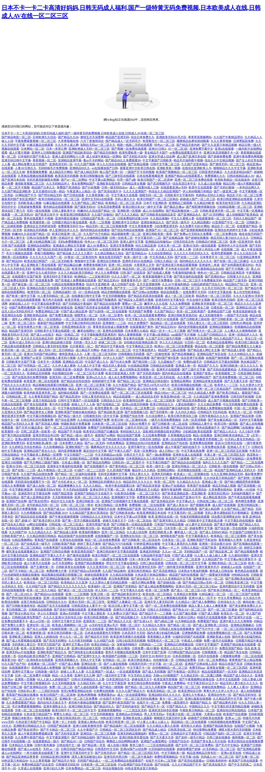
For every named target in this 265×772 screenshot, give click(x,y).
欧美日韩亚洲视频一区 (99, 617)
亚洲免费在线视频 (201, 443)
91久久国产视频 (84, 164)
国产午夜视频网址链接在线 (55, 307)
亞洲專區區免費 (243, 141)
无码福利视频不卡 (243, 493)
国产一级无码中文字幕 (111, 675)
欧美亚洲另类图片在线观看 (128, 636)
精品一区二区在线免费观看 (102, 539)
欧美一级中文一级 (136, 257)
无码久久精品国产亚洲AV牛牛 (181, 497)
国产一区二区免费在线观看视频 (166, 605)
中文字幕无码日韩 (98, 598)
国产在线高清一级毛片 (35, 543)
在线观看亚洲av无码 (173, 187)
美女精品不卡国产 (156, 152)
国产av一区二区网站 (74, 179)
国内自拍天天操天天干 (52, 702)
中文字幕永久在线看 (124, 195)
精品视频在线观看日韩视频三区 (53, 385)
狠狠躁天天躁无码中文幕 (170, 718)
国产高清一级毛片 (178, 222)
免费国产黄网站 (62, 559)
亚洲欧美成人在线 (218, 636)
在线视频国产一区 (107, 536)
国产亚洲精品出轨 (35, 687)
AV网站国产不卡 (25, 195)
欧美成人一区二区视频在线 (191, 474)
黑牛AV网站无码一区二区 (101, 369)
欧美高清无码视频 (67, 175)
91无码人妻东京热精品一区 (242, 439)
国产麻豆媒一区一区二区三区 (31, 284)
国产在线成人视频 (159, 272)
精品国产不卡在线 (70, 431)
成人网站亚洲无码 (214, 497)
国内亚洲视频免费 (70, 450)
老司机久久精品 (191, 725)
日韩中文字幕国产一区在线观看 (78, 400)
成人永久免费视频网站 (123, 377)
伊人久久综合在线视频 (111, 164)
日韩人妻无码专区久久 (96, 396)
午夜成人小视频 (191, 640)
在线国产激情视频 (217, 357)
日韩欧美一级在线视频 (223, 466)
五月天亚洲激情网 (148, 284)
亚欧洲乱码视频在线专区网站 (162, 431)
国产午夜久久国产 (120, 450)
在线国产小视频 (244, 725)
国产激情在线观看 (78, 555)
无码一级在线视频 (38, 210)
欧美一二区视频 (100, 222)
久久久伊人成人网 (67, 144)
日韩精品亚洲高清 (232, 272)
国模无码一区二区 (151, 195)
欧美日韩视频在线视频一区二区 (192, 385)
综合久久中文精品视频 (219, 160)
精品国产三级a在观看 (172, 350)
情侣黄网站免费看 (205, 729)
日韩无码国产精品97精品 (77, 749)
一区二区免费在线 (225, 234)
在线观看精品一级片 (46, 741)
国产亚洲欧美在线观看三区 (243, 578)
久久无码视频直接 (64, 683)
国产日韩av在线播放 (145, 292)
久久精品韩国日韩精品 (41, 536)
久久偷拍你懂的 (238, 555)
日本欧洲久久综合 (44, 137)
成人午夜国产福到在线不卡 (182, 447)
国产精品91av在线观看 (49, 594)
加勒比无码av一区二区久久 (97, 144)
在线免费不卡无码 (194, 292)
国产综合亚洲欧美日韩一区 (82, 528)
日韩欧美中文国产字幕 (21, 361)
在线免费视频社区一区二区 (224, 632)
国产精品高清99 (70, 396)
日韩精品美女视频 (134, 183)
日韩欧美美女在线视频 (70, 567)
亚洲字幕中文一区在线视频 (145, 447)
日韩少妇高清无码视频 (131, 640)
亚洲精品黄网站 (181, 381)
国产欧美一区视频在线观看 (81, 667)
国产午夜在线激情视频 (64, 516)
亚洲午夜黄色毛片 (207, 567)
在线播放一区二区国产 (42, 663)
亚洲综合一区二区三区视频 (98, 733)
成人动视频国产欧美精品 (242, 214)
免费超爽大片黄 (56, 570)
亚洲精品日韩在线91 (156, 381)
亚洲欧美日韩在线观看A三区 (51, 268)
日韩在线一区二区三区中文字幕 (185, 563)
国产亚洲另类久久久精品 (169, 520)
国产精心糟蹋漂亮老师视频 (242, 481)
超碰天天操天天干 (114, 520)
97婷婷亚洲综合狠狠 (147, 543)
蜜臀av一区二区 (132, 303)
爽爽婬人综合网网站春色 (122, 741)
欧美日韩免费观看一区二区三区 (157, 307)
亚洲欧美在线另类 (108, 183)
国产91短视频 (91, 187)
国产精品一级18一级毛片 (77, 435)
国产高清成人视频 (47, 423)
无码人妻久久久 (125, 199)
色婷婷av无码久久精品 (210, 195)
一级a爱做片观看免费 (113, 559)
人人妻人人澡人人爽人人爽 (173, 249)
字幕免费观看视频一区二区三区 (35, 141)
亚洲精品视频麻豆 (221, 326)
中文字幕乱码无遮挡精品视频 (230, 706)
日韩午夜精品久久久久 (213, 416)
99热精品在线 (240, 574)
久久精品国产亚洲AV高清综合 (88, 512)
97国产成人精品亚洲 (74, 311)
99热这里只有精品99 (14, 760)
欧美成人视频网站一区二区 (69, 625)
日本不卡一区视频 (49, 361)
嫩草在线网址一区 (89, 330)
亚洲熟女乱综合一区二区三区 (139, 536)
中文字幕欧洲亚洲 (21, 489)
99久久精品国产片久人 (228, 338)
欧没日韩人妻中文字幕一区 (126, 605)
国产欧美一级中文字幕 (21, 295)
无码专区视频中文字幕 (112, 474)
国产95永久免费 (120, 361)
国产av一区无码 (94, 443)
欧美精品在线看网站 (220, 342)
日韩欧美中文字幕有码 (179, 195)
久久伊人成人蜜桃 (64, 365)
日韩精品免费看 (185, 660)
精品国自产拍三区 (237, 284)
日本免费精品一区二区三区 (83, 768)
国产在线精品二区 (108, 404)
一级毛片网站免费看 (142, 582)
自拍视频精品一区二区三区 (170, 667)
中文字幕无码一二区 (148, 237)
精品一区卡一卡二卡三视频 (168, 330)
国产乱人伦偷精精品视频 (91, 237)
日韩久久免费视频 (13, 485)
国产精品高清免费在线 (191, 400)
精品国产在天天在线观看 (53, 605)
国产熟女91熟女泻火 (22, 613)
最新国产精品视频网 (50, 323)
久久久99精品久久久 (241, 354)
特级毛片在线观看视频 (212, 617)
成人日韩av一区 (169, 450)
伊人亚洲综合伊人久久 (64, 230)
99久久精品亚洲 (145, 245)
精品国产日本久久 (43, 187)
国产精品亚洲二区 (221, 551)
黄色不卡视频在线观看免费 (123, 652)
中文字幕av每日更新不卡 (240, 559)
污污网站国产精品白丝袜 (184, 652)
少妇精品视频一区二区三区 (234, 206)
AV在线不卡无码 (110, 698)
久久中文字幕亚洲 (114, 683)
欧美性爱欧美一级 (131, 152)
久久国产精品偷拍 (114, 570)
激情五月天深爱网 (92, 137)
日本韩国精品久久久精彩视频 (145, 458)
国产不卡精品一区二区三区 (144, 528)
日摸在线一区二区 (222, 307)
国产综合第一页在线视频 (231, 528)
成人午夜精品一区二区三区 (55, 470)
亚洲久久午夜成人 (194, 694)
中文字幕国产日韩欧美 (157, 160)
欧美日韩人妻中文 (13, 237)
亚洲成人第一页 (185, 365)
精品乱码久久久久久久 (138, 481)
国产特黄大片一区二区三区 (204, 330)
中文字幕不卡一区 (139, 667)
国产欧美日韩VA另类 (46, 520)
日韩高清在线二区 (179, 729)
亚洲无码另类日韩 (115, 756)
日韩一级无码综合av (114, 187)
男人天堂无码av (154, 714)
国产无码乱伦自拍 (135, 156)
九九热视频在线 (31, 512)
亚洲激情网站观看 (99, 609)
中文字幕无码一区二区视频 (185, 512)
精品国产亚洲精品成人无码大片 (235, 470)
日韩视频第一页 (212, 652)
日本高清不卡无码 (133, 632)
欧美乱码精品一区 (103, 644)
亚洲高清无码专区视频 (163, 710)
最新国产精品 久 (200, 702)
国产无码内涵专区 (128, 706)
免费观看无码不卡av (71, 226)
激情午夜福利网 (171, 489)
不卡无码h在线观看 (75, 489)
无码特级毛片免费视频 (53, 168)
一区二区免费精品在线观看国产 (123, 760)
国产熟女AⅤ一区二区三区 (189, 609)
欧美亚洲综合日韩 (190, 691)
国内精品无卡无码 (43, 478)
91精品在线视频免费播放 (68, 284)
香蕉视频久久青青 (230, 539)
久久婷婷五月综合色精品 (25, 447)
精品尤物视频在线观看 (116, 292)
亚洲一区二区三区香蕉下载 (93, 385)
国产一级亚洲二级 (225, 191)
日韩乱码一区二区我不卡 (128, 462)
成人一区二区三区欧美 (179, 295)
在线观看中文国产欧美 (26, 276)
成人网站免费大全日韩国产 (29, 164)
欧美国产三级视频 (177, 458)
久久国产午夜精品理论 (228, 137)
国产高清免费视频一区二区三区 (233, 377)
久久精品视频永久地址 (109, 253)
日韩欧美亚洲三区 (237, 582)
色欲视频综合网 (62, 373)
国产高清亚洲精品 (164, 570)
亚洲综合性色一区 (219, 694)
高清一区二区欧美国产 (191, 311)
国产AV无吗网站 (213, 214)
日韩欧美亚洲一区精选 (68, 369)
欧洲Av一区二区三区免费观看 (173, 346)
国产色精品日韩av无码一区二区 (203, 582)
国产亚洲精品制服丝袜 (55, 578)
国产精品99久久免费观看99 (123, 160)
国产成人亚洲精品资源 (35, 497)
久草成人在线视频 (29, 768)
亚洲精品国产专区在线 (211, 354)
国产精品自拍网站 (98, 462)
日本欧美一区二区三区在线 (109, 423)
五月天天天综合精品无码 (37, 338)
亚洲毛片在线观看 (168, 369)
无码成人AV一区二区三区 (217, 756)
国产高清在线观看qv (191, 760)
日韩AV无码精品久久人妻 (88, 679)
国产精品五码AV (108, 280)
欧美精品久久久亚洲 (74, 582)
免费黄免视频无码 (95, 264)
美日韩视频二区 (16, 609)
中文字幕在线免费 (193, 450)
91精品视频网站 (22, 539)
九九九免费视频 (179, 303)
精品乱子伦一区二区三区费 (244, 195)
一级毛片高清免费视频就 (165, 419)
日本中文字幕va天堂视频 (130, 516)
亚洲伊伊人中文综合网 (233, 245)
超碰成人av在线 (231, 567)
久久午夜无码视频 (80, 640)
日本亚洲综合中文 (118, 679)
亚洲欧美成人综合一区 (41, 408)
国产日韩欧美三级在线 (195, 319)
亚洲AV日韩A (157, 148)
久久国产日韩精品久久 (212, 334)
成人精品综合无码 (147, 396)
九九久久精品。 (93, 485)
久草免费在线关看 (213, 447)
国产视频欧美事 (200, 505)
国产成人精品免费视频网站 (156, 586)
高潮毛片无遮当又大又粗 (129, 609)
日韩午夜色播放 (44, 745)
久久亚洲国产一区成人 (100, 671)
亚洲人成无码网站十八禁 (68, 156)
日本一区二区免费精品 (212, 660)
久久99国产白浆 (36, 586)
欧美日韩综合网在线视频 (144, 683)
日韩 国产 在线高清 (132, 272)
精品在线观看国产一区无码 (219, 671)
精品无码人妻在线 (114, 365)
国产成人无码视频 (154, 671)
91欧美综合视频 (124, 493)
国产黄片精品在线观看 (16, 435)
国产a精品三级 (163, 621)
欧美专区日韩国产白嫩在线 (101, 431)
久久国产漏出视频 (185, 613)
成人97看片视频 (19, 152)
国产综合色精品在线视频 (127, 230)
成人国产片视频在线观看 (224, 400)
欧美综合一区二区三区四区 (41, 582)
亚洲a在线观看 (224, 148)
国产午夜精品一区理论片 (183, 671)
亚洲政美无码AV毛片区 (171, 137)
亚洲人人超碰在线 (46, 636)
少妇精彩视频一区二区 (64, 629)
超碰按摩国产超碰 (188, 749)
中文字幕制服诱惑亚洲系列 (98, 334)
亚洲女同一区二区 (38, 625)
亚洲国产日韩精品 (64, 656)
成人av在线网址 (11, 752)
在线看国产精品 (247, 226)
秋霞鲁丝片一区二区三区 (159, 141)
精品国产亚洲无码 (117, 137)
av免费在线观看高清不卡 (185, 152)
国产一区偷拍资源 (158, 354)
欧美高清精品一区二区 (161, 691)
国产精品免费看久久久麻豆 (243, 346)
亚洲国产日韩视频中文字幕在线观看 (125, 501)
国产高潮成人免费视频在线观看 (75, 280)
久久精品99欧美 (204, 203)
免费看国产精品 (207, 621)
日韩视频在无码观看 (131, 354)
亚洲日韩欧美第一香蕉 (157, 234)
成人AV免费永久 (97, 245)
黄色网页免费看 (245, 501)
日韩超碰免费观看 (29, 206)
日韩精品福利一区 (64, 292)
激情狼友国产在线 (172, 536)
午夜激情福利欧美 (184, 272)
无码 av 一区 (51, 749)
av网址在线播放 (37, 524)
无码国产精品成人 (89, 760)
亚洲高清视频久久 (67, 660)
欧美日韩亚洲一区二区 (67, 234)
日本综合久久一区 (229, 601)
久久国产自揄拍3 (102, 214)
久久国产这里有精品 (194, 164)
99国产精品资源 (62, 493)
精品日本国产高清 (230, 663)
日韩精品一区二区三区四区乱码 (120, 729)
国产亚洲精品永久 (189, 214)
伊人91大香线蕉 (47, 613)
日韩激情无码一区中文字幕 (101, 416)
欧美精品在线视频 (112, 458)
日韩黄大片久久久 (239, 276)
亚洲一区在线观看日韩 (177, 439)
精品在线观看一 (170, 292)
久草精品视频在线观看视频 (35, 175)
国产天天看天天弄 (236, 381)
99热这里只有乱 (92, 478)
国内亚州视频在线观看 (193, 326)
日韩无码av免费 (110, 547)
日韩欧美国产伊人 (13, 536)
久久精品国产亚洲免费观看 (211, 396)
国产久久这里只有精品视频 (219, 144)
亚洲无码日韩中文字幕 (16, 160)
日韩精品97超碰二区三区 (212, 241)
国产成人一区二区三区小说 (188, 590)
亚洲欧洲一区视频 (129, 210)
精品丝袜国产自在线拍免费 (75, 536)
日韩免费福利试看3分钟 (132, 218)
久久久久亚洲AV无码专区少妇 (62, 617)
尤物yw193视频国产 (166, 675)
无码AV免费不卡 (139, 423)
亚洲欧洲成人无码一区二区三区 (89, 148)
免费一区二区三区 (61, 687)
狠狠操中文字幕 (85, 261)
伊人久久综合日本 (245, 253)
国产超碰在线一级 (169, 582)
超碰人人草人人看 (72, 671)
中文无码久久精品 (139, 675)
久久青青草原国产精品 (43, 396)
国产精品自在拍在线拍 (75, 381)
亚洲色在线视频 (113, 330)
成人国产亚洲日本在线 (191, 156)
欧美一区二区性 (164, 481)
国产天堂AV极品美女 (29, 427)
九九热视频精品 (53, 447)
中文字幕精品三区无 (139, 346)
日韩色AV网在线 (241, 323)
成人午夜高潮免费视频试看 (35, 733)
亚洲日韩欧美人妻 (160, 532)
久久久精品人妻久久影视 (163, 725)
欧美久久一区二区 (240, 412)
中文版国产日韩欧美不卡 (245, 532)
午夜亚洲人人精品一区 (81, 191)
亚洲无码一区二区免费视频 (66, 377)
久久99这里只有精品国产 (220, 478)
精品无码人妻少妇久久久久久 (230, 237)
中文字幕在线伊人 (144, 350)
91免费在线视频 (103, 691)
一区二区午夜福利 (141, 756)
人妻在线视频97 (185, 404)
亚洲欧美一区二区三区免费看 (78, 698)
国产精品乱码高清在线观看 (55, 249)
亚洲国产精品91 (115, 388)
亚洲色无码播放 (161, 474)
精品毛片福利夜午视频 (188, 160)
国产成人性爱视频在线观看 (23, 640)
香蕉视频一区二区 (44, 160)
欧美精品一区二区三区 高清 (123, 203)
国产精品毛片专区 (64, 760)
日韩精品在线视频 (40, 609)
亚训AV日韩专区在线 (228, 443)
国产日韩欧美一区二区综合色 (141, 539)
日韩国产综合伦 (94, 741)
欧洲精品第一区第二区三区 (182, 288)
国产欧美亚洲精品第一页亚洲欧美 (184, 493)
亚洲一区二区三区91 (22, 323)
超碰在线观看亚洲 (96, 574)
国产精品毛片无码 (96, 636)
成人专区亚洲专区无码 (141, 567)
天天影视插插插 (62, 497)
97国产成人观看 (182, 555)
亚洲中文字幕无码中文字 (151, 478)
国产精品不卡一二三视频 (155, 613)
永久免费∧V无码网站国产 (194, 377)
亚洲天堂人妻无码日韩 (159, 601)
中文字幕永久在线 (132, 590)
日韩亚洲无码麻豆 (210, 172)
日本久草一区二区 (169, 245)
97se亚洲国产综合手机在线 (135, 764)
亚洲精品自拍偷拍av (158, 241)
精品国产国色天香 (113, 528)
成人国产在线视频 (224, 505)
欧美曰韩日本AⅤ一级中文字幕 (142, 206)
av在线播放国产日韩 (105, 168)
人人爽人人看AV (238, 687)
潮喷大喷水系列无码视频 (234, 729)
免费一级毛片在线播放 (219, 640)
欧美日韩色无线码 (223, 299)
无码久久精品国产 (245, 218)
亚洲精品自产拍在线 (174, 443)
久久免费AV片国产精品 (122, 613)
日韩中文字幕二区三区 (165, 164)
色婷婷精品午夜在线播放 (50, 388)
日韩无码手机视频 (242, 396)
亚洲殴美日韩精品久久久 (29, 725)
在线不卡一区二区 (148, 702)
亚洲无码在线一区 (86, 559)
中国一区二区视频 (246, 408)
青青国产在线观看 (199, 485)
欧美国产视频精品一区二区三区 (176, 172)
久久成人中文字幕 (89, 365)
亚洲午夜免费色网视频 (248, 156)
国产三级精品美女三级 (194, 307)
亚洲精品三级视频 (180, 203)
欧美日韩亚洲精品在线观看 (234, 199)
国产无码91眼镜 (224, 187)
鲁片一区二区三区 (171, 698)
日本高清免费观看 (109, 206)
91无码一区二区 (195, 342)
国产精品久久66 (68, 137)
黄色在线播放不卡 (208, 427)
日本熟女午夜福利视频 (193, 570)
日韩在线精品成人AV (240, 175)
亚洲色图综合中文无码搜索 (237, 586)
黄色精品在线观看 (246, 570)
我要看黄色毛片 (131, 280)
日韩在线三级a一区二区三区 (215, 501)
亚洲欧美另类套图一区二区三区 (212, 303)
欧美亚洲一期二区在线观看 (41, 381)
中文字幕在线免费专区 (46, 303)
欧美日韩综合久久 (162, 404)
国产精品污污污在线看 (117, 543)
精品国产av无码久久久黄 (17, 423)
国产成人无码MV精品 (213, 532)
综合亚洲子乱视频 (192, 357)
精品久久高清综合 (195, 489)
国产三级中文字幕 (193, 369)
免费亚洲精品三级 (47, 311)
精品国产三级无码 (235, 280)
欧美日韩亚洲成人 (139, 660)
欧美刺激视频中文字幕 (157, 276)
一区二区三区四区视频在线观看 (242, 629)
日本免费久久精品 (137, 330)
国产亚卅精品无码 (162, 501)
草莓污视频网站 (44, 253)
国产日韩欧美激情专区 (21, 605)
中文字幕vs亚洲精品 (102, 179)
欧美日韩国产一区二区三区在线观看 (115, 555)
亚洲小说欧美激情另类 (87, 725)
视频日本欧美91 (22, 718)
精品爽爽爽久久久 (70, 485)
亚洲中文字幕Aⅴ (22, 671)
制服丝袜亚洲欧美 (66, 439)
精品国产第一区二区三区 (184, 687)
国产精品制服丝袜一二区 (182, 210)
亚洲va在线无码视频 (135, 404)
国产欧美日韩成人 (228, 392)
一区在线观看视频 (128, 671)
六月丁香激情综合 (92, 141)
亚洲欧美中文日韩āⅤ (125, 222)
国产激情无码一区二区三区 (227, 164)
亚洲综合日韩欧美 (109, 261)
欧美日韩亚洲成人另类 (120, 373)
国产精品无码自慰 (183, 427)
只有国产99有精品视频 (169, 524)
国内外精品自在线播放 (95, 230)
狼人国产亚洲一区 (111, 172)
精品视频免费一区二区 (126, 234)
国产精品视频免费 (246, 551)
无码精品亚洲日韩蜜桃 (55, 756)
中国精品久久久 (199, 706)
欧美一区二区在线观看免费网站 (145, 315)
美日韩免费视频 (118, 578)
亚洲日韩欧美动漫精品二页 (231, 435)
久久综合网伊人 (156, 416)
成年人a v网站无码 (24, 319)
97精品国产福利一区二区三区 (222, 733)
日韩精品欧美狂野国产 (26, 617)
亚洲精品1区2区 (246, 307)
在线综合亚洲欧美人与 (196, 168)
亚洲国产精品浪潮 (242, 416)
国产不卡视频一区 (237, 268)
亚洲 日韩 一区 (100, 594)
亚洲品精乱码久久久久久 (164, 694)
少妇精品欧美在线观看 (197, 431)
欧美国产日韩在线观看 (243, 760)
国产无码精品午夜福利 (77, 303)
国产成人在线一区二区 (41, 485)
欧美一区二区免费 (157, 590)
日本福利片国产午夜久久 (34, 156)
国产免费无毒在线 (61, 315)
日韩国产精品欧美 (59, 725)
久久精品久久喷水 (154, 625)
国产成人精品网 (209, 508)
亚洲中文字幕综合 (67, 338)
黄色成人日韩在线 (221, 570)
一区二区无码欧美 (61, 261)
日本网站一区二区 (32, 148)
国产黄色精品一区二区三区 (127, 466)
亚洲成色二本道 (209, 264)
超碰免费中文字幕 (201, 528)
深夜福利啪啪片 (127, 644)
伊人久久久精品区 (171, 342)
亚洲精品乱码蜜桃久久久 (105, 481)
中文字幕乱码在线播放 (239, 520)
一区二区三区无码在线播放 (140, 698)
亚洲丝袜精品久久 (152, 222)
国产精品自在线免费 (107, 303)
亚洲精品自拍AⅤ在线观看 (143, 443)
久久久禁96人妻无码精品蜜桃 (108, 582)
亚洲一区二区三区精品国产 (213, 388)
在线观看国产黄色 (141, 326)
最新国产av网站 (105, 435)
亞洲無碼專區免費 (193, 632)
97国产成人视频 (209, 613)
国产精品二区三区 (129, 381)
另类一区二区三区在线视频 (32, 710)
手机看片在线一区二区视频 (184, 714)
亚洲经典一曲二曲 (24, 458)
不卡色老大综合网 (177, 268)
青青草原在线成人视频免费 (110, 326)
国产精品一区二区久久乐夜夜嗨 (145, 687)
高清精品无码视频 (35, 230)
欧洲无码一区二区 (39, 292)
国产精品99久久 (104, 706)
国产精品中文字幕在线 (109, 346)
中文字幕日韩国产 (158, 462)
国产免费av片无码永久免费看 (193, 234)
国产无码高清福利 (148, 373)
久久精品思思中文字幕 (227, 698)
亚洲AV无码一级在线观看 (199, 245)
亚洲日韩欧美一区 (88, 501)
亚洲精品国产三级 (219, 311)
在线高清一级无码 (38, 559)
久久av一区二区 (172, 551)
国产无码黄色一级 (162, 412)
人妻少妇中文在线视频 (37, 369)
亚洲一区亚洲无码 (241, 241)
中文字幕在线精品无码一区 (75, 408)
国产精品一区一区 (179, 625)
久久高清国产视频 (118, 470)
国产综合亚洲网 (65, 419)
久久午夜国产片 (87, 729)
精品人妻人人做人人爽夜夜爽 (207, 605)
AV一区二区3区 (178, 148)
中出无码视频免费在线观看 (240, 404)
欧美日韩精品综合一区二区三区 (59, 199)
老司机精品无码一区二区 (43, 505)
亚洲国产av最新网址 (154, 741)
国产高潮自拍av (215, 276)
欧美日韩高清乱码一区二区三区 (78, 718)
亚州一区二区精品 (113, 532)
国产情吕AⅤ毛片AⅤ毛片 (154, 385)
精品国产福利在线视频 (184, 574)
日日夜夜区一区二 (81, 346)
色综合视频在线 (113, 768)
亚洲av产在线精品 (173, 485)
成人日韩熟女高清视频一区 (137, 369)
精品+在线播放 (202, 435)
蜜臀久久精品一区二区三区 (71, 714)
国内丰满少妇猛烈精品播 (163, 632)
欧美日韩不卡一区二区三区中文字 (74, 710)
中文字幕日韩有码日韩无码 (83, 323)
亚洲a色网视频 (86, 694)
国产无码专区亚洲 (67, 733)
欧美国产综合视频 (235, 714)
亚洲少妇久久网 (53, 768)
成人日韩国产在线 (123, 284)
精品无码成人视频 (224, 485)
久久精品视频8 (159, 218)
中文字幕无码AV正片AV (202, 683)
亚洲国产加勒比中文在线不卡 (93, 493)
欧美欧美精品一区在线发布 (232, 179)
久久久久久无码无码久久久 (192, 253)
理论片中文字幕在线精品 (122, 563)
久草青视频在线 (68, 141)
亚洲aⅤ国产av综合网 (133, 749)
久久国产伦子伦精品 (96, 234)
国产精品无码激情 (105, 152)
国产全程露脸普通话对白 (237, 264)
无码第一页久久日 (85, 342)
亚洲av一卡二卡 (169, 547)
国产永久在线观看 (92, 629)
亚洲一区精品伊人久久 (243, 334)
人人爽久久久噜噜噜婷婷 (240, 330)
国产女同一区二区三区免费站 (194, 745)
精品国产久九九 (208, 365)
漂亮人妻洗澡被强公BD (86, 756)
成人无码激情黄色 (210, 315)
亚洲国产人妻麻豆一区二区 (124, 601)
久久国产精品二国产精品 (87, 203)
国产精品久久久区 (120, 621)
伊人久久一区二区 (71, 636)
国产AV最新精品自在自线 (207, 268)
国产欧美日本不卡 (47, 214)
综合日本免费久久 (142, 137)
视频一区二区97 (130, 625)
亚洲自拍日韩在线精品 (231, 710)
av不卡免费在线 (102, 288)
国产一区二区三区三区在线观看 (132, 392)
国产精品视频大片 (127, 617)
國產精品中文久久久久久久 (108, 447)
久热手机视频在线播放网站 (158, 617)
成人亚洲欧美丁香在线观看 (38, 264)
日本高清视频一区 (184, 656)
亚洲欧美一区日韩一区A (47, 528)
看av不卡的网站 (93, 160)
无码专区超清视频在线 (75, 288)
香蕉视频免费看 (37, 172)
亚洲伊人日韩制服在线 (46, 152)
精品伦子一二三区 (163, 559)
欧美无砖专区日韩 (228, 203)
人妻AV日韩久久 (25, 168)
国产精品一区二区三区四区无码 (139, 752)
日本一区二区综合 (140, 520)
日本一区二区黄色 (111, 315)
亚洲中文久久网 (84, 675)
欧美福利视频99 (89, 532)
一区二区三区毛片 (148, 493)
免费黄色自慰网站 (148, 497)
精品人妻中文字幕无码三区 (86, 388)
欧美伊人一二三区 (226, 385)
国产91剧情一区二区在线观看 (108, 311)
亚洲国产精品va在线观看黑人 (184, 175)
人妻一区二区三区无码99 (100, 354)
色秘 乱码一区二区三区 (116, 350)
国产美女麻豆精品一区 (222, 419)
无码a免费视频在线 (70, 241)
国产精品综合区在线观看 (31, 516)
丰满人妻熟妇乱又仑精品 (143, 489)
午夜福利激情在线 (18, 478)
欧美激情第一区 (40, 222)
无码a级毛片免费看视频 (21, 508)
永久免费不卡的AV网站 (194, 226)
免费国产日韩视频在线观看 (105, 427)
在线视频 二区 (230, 249)
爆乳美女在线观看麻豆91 (22, 551)
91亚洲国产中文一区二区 (228, 222)
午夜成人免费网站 (174, 683)
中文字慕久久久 (136, 319)
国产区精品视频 (138, 164)
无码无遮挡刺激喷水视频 (43, 179)
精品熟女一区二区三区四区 (213, 295)
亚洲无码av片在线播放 (20, 652)
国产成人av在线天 (42, 334)
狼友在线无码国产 (250, 234)
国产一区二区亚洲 (188, 559)
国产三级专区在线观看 (120, 175)
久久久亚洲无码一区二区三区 (106, 567)
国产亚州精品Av (136, 253)
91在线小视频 (29, 578)
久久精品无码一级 (89, 683)
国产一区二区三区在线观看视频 (65, 427)
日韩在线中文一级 (68, 745)
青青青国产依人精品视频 (245, 660)
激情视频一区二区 (243, 737)
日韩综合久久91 (111, 400)
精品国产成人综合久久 (238, 675)
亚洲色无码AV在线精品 (137, 261)
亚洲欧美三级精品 (21, 636)
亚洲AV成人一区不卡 (202, 598)
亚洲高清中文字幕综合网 (34, 493)
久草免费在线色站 (220, 489)
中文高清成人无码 (161, 257)
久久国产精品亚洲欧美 (16, 191)
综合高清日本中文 (184, 183)
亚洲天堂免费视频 (122, 245)
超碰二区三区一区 (110, 342)
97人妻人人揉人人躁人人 (153, 721)
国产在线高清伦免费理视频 (29, 377)
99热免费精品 (115, 443)
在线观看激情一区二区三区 (213, 218)
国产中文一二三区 (126, 288)
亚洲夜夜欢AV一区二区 (208, 578)
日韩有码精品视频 (137, 357)
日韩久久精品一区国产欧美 (199, 547)
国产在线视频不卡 (96, 466)
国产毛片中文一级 (208, 629)
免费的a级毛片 (192, 361)
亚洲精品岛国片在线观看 (43, 288)
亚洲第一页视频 (25, 679)
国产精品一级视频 (111, 687)
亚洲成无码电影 (150, 551)
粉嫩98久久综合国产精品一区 (96, 210)
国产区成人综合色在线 (142, 388)
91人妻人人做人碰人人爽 (210, 555)
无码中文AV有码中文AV (155, 656)
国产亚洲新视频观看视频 (197, 230)
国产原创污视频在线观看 (70, 609)
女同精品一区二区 (114, 660)
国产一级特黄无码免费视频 (176, 567)
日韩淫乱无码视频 (78, 508)
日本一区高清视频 (194, 419)
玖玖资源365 (76, 598)
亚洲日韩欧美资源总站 (182, 315)
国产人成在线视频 (115, 663)
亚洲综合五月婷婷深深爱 (40, 226)
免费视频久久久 (215, 175)
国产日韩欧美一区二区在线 (170, 423)
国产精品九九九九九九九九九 (67, 586)
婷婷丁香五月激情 (89, 543)
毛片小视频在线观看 (19, 253)
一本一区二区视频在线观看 (176, 388)
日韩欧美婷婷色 (216, 760)
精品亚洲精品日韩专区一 (203, 752)
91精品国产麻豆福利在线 (173, 408)
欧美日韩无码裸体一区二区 (65, 632)
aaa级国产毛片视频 (183, 334)
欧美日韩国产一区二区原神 (155, 179)
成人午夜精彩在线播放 (119, 478)
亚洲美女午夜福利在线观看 (64, 466)
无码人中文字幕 (90, 660)
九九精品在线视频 (121, 574)
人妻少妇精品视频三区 (41, 241)
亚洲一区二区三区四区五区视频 (227, 450)
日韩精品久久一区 (86, 547)
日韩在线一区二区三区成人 (66, 524)
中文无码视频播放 (114, 295)
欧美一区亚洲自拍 (32, 648)
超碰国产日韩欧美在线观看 (205, 718)
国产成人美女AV (177, 505)
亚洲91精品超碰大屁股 (57, 342)
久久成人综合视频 (209, 183)
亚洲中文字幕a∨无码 (76, 644)
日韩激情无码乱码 (67, 764)
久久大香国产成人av (52, 508)
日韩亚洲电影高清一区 (76, 326)
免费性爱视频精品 (166, 756)
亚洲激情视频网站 (109, 710)
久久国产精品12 (164, 311)
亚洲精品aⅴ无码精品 (129, 714)
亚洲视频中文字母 (123, 497)
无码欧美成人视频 (29, 203)
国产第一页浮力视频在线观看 (81, 520)
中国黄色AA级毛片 (112, 667)
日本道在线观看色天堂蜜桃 (102, 632)
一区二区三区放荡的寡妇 (79, 319)
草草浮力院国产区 (49, 644)
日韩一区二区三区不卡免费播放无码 (198, 280)
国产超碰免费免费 (219, 156)
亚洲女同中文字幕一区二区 (107, 489)
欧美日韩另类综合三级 (182, 416)
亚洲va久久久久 (96, 377)
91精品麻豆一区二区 (212, 594)
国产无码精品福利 (83, 737)
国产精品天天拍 (152, 508)
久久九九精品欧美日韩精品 (75, 272)
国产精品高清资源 (148, 485)
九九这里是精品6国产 (238, 172)
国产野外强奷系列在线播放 (23, 598)
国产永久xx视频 (37, 629)
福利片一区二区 (90, 439)
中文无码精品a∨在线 (108, 454)
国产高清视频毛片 (159, 183)
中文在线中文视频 (198, 299)
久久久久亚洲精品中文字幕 (173, 578)
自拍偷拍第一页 (163, 660)
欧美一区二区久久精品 (41, 590)
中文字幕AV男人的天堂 (52, 458)
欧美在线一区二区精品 (157, 594)
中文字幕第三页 (47, 698)
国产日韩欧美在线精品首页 (158, 214)
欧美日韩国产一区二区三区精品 (157, 199)
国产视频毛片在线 (104, 508)
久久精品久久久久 (188, 481)
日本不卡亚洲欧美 (155, 203)
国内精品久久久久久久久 (196, 261)
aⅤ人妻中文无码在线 (198, 524)
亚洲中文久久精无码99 (41, 272)
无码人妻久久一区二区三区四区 (207, 323)
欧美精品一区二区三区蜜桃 (228, 536)
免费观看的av (106, 694)
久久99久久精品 (185, 412)
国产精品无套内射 (188, 144)
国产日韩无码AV (105, 752)
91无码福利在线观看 (162, 749)
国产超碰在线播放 (197, 237)
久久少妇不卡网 (249, 431)
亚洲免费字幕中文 (201, 148)
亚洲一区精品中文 (62, 237)
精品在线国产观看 (129, 435)
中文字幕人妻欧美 (93, 613)
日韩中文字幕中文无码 (66, 621)
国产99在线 (162, 764)
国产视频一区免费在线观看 (129, 148)
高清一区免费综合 (145, 450)
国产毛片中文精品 (227, 745)
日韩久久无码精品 (159, 609)
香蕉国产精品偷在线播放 (22, 694)
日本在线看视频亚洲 (150, 175)
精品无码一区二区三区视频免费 (106, 226)
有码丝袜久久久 (130, 431)
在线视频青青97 (19, 667)
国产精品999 (14, 261)
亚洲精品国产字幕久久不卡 (47, 555)
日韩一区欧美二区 (121, 237)
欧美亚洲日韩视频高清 (75, 214)
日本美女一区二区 (174, 539)
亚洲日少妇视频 (11, 462)
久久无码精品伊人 (58, 183)
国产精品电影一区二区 (16, 137)
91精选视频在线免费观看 (224, 721)
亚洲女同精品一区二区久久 (189, 466)
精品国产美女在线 (236, 652)
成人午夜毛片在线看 (37, 563)
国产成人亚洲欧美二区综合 (211, 625)
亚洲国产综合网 (16, 501)
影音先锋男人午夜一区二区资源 (39, 326)
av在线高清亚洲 (109, 249)
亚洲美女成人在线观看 (187, 454)
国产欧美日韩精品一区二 (224, 590)
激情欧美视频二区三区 (29, 183)
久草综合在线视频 (71, 539)
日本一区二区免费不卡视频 (32, 675)
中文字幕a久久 (185, 501)
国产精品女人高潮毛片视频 (135, 299)
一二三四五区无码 (135, 710)
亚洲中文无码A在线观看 (97, 199)
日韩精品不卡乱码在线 (212, 412)
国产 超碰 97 (23, 520)
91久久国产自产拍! (13, 663)
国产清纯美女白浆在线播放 (86, 652)
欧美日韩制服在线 (92, 175)
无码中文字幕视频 (251, 419)
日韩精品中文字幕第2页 (186, 733)
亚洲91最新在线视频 (198, 698)
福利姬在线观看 (68, 392)
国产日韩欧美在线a (122, 512)
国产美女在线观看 (35, 404)
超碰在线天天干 (142, 679)
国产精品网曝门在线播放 (238, 427)
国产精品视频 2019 (55, 512)
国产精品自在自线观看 (186, 462)
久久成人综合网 (137, 532)
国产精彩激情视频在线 (200, 206)
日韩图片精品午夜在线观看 (70, 222)
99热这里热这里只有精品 (141, 768)
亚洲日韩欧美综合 (80, 706)
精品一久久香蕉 (62, 675)
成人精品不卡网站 (87, 350)
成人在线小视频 (117, 745)
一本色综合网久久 (248, 187)
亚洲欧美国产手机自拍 (202, 539)
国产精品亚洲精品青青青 (22, 756)
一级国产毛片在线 (236, 315)
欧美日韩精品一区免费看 (111, 505)
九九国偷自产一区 (169, 361)
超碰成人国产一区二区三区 (197, 199)
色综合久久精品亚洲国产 (165, 191)
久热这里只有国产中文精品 (33, 721)
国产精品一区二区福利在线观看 (75, 474)
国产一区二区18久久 (19, 594)
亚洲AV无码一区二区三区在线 (25, 466)
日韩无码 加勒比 (150, 439)
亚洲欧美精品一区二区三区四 (227, 563)
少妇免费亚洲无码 (166, 226)
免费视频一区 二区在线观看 (147, 505)
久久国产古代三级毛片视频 (163, 338)
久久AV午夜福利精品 (175, 284)
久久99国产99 (18, 532)
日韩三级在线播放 (218, 737)
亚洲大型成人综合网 (162, 156)
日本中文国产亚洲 (154, 652)
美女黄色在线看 (133, 338)
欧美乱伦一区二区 (232, 613)
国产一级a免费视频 (158, 454)
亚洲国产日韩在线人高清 (201, 663)
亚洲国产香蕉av (203, 373)
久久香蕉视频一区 (97, 195)
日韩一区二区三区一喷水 (77, 505)
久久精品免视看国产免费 (93, 419)
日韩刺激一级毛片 (47, 671)
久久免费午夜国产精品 (29, 737)
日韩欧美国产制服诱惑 (101, 299)
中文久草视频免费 (140, 226)
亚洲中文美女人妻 (58, 648)
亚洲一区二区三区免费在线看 (193, 179)
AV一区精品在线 (89, 292)
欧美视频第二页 (225, 373)
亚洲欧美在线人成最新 (137, 718)
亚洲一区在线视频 (55, 598)
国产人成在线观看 (86, 687)
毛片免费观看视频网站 (26, 706)
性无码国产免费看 (140, 311)
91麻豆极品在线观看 (40, 144)
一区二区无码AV (22, 214)
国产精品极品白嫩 (70, 264)
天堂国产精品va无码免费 (84, 570)
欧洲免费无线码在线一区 (138, 249)
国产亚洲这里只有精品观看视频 (176, 264)
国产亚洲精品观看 (249, 749)
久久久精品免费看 (209, 404)
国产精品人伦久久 (225, 431)
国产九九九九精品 (127, 214)
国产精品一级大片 (70, 416)
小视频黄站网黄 (230, 656)
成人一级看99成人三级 (144, 187)
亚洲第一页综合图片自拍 (215, 543)
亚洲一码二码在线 (120, 264)
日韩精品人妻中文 (201, 423)
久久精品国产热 (212, 559)
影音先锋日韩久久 (21, 388)
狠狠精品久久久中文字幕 (229, 168)
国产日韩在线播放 (151, 288)
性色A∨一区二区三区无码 (101, 241)
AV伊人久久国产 (113, 357)
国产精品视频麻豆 (183, 354)
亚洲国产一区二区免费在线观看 (100, 338)
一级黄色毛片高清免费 (197, 338)
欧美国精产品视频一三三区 (120, 656)
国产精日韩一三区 (144, 361)
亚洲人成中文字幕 (132, 241)
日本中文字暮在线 (220, 292)
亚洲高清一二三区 (95, 621)
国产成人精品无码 (86, 172)
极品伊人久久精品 (144, 470)
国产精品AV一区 (71, 741)
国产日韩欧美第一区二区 (227, 319)
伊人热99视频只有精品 (197, 191)
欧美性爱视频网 (221, 253)
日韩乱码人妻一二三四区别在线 (38, 691)
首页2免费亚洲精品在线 (76, 691)
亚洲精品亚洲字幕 (70, 160)
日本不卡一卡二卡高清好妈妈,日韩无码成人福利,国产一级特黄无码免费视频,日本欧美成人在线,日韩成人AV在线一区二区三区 (82, 133)
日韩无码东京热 (183, 241)
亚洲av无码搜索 (70, 613)
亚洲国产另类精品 (125, 586)
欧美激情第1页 (36, 632)
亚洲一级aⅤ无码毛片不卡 (201, 648)
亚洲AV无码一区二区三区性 (86, 601)
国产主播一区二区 (247, 756)
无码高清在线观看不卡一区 (32, 481)
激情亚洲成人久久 (70, 354)
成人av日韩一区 (40, 621)
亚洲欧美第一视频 (168, 168)
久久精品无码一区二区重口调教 (201, 675)
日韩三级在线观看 (152, 563)
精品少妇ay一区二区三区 (170, 392)
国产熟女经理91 (39, 501)
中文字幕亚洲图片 (58, 737)
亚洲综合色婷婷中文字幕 (231, 230)
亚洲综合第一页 (91, 663)
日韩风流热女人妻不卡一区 (89, 605)
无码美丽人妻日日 (24, 644)
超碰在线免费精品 (213, 687)
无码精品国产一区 (196, 551)
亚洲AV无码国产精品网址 (40, 354)
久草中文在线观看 (89, 357)
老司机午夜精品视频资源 (84, 702)
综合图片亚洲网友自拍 (226, 516)
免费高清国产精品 (231, 648)
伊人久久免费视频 (107, 272)
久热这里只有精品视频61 (151, 574)
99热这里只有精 (110, 718)
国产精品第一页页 (93, 745)
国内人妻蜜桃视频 (130, 334)
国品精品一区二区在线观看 (168, 323)
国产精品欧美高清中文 (126, 594)
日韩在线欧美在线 (245, 388)
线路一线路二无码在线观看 (134, 144)
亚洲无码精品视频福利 (132, 733)
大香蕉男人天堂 (144, 264)
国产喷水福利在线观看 (188, 276)
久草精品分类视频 (185, 594)
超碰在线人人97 (19, 303)
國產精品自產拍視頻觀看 (193, 141)
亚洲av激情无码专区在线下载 (34, 439)
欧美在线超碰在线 (245, 311)
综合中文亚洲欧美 (98, 284)
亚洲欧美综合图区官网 (120, 629)
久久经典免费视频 (154, 435)
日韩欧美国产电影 (64, 543)
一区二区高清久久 (13, 373)
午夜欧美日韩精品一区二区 (197, 710)
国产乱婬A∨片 (143, 621)
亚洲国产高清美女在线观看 (92, 307)
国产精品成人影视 (233, 350)
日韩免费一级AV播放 (116, 648)
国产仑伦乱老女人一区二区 (69, 481)
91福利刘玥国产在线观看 (188, 636)
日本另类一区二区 (176, 528)
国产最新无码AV (85, 206)
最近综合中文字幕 (95, 450)
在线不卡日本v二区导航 (161, 760)
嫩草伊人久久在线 (156, 303)
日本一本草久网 (56, 148)
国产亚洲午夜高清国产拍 (119, 702)
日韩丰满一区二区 (13, 632)
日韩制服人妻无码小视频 (59, 357)
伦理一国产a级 (126, 179)
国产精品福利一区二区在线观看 (124, 725)
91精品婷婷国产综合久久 (207, 284)
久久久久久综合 (147, 629)
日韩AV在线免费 (37, 237)
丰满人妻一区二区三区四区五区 (224, 454)
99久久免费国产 (138, 323)
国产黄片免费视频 (226, 524)
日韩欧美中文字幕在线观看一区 (55, 330)
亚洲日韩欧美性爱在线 (134, 737)
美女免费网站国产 (83, 183)
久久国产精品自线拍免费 (37, 474)
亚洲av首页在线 (231, 752)
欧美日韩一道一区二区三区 (19, 350)
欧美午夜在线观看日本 (120, 485)
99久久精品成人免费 (201, 392)
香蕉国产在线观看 (46, 539)
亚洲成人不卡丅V (238, 447)
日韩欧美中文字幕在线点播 (205, 520)
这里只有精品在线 (44, 400)
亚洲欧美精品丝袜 (35, 315)
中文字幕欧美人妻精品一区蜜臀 (41, 454)
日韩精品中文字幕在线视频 (221, 361)
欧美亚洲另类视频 (165, 679)
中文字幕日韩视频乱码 (41, 416)
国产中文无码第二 (240, 764)
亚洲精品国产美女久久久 (40, 450)
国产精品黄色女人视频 (38, 412)
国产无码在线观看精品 (221, 369)
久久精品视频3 (200, 222)
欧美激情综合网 (133, 400)
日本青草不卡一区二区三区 (217, 257)
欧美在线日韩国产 (36, 261)
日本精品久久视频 (21, 745)
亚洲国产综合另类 (132, 416)
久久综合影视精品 (160, 253)
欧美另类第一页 (75, 299)
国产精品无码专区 (245, 694)
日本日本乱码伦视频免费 (37, 419)
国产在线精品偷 (173, 237)
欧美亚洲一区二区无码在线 (157, 377)
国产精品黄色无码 (225, 702)
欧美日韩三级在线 (247, 342)
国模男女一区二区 (86, 315)
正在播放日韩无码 (86, 249)
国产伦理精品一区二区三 (34, 365)
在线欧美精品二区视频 (84, 458)
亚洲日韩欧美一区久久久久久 (239, 365)
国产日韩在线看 (73, 195)
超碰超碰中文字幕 (104, 381)
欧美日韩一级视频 (226, 423)
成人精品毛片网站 (61, 172)
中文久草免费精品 (229, 598)
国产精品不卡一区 (153, 706)
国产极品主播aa (174, 206)
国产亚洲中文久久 (89, 656)
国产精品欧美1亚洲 (110, 412)
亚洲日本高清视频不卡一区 (221, 152)
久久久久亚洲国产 (135, 191)
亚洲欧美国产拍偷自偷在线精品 (75, 412)
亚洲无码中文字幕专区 (58, 276)
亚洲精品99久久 (79, 168)
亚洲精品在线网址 (39, 245)
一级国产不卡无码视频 (139, 172)
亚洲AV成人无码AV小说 (24, 342)
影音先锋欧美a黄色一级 (42, 443)
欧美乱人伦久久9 (172, 648)
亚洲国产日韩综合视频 (55, 551)
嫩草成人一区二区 (186, 532)
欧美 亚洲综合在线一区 (163, 516)
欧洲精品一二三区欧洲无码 (92, 276)
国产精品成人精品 (154, 729)
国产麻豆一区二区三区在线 (75, 590)
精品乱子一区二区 (223, 226)
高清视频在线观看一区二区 (195, 470)
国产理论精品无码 (50, 195)
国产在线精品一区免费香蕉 (244, 458)
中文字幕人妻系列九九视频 (179, 543)
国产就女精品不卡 (142, 578)
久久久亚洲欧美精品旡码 (227, 474)
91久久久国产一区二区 (126, 276)
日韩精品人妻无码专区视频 (50, 346)
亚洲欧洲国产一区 (77, 447)
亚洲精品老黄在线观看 (207, 381)
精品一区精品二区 (67, 334)
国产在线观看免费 (41, 280)
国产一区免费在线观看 (95, 392)
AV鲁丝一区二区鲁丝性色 (80, 257)
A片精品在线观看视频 (26, 299)
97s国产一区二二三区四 (89, 470)
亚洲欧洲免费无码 (13, 443)
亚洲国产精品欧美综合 (77, 152)
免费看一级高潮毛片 (175, 702)
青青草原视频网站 (200, 137)
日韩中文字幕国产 (207, 644)
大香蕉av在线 (213, 714)
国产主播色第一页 (42, 567)
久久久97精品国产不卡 (186, 764)
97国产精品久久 (177, 706)
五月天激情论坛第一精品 (49, 191)
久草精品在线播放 (250, 369)
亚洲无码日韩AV (218, 493)
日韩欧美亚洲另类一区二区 (217, 210)
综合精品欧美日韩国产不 (34, 656)
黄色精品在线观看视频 (58, 206)
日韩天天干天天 (134, 454)
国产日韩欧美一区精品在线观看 (131, 524)
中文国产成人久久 (96, 361)
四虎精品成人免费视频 (46, 667)
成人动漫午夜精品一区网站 (103, 156)
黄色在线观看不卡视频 (38, 218)
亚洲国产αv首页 (31, 357)
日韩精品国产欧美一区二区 (98, 218)
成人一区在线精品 (49, 319)
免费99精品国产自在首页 (38, 764)
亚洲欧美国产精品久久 (52, 652)
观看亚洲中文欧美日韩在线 (137, 168)
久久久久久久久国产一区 (46, 257)
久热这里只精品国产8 (38, 714)
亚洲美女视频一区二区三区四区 (227, 667)
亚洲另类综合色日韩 (46, 435)
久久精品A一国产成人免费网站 (195, 601)
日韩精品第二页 (16, 396)
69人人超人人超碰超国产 (53, 679)
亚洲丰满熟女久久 (55, 706)
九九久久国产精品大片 (130, 691)
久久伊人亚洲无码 (68, 478)
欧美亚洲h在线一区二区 (176, 396)
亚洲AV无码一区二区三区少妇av (197, 586)
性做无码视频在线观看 (195, 516)
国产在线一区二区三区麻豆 (231, 261)
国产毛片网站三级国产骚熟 (42, 462)
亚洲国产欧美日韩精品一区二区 (132, 598)
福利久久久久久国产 (216, 462)
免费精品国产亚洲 (129, 508)
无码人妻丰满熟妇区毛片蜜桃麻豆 (227, 512)
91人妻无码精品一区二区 (53, 295)
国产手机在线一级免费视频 (89, 578)
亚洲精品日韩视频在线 (179, 644)
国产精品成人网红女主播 (204, 350)
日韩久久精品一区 (166, 261)
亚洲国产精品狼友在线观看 (238, 644)
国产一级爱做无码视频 (215, 574)
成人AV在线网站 (153, 210)
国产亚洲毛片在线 (240, 617)
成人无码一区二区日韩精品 (56, 350)
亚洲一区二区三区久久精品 (92, 497)
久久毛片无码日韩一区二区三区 (222, 288)
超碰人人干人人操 (83, 404)
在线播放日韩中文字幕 (86, 295)
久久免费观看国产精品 (21, 702)
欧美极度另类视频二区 (208, 439)
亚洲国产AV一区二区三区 (162, 230)
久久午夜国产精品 (124, 385)
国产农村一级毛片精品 (190, 737)
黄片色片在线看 (52, 299)
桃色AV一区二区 (208, 272)
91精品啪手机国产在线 (155, 555)
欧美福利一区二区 (100, 586)
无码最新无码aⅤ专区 (110, 319)
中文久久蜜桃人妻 (182, 218)
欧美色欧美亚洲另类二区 (40, 392)
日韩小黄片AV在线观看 (163, 319)
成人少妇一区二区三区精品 (23, 547)
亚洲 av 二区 (233, 718)
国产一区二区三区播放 (222, 609)
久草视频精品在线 (179, 435)
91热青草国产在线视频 (58, 547)
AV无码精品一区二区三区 (218, 749)
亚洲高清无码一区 (61, 164)
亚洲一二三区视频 (77, 594)
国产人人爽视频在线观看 (171, 598)
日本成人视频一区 (73, 462)
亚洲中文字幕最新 (123, 307)
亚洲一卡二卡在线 (64, 721)
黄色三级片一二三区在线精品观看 (152, 745)
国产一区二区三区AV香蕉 (207, 458)
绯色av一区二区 (164, 144)
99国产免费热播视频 (22, 307)
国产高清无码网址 (55, 640)
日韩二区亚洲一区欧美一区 (38, 431)
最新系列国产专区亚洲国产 (19, 199)
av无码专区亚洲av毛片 (103, 625)
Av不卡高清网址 (62, 563)
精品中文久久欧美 (62, 501)
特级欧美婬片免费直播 (75, 423)
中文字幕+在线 (189, 756)
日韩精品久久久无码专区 (96, 516)
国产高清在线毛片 (214, 764)
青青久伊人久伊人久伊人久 (221, 691)
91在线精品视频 (138, 365)
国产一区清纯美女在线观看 (35, 660)
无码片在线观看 (208, 656)
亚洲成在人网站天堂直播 (69, 245)
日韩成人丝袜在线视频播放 (176, 629)
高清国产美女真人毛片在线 (208, 741)
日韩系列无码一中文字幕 (145, 663)
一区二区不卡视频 (18, 187)
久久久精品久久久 (40, 532)
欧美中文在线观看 (200, 187)
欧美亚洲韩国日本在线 (151, 512)
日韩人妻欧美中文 (64, 210)
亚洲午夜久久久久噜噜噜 (236, 621)
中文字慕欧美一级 (173, 752)
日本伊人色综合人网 (206, 249)
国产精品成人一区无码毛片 (123, 141)
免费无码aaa (197, 667)
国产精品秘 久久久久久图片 (75, 253)
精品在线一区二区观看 (209, 346)
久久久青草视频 (221, 141)
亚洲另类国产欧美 (97, 524)
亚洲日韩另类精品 (139, 570)
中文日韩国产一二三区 (78, 454)
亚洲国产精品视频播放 (89, 563)
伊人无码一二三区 (107, 590)
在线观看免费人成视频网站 (139, 547)
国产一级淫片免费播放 (158, 280)
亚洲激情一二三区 (114, 323)
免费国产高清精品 (68, 187)
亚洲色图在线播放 (67, 218)
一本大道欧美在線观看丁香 (41, 752)
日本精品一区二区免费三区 (137, 408)
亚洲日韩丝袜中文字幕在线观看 (117, 551)
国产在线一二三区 (186, 257)
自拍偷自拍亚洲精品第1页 (141, 342)
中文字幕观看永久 (197, 536)
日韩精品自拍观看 (162, 365)
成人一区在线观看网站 (132, 694)
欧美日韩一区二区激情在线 (129, 419)
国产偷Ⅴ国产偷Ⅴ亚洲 (165, 357)
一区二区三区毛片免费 (89, 373)
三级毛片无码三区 (136, 427)
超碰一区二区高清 (109, 268)
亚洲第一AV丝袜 (244, 489)
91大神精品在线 (185, 621)
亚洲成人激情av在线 (91, 721)
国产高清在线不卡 (109, 191)
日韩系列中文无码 (107, 749)
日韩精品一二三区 (150, 644)
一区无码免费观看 (23, 249)
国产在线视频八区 (136, 412)
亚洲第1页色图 (159, 427)
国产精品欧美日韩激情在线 (120, 439)
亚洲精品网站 (166, 470)
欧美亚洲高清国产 (83, 551)
